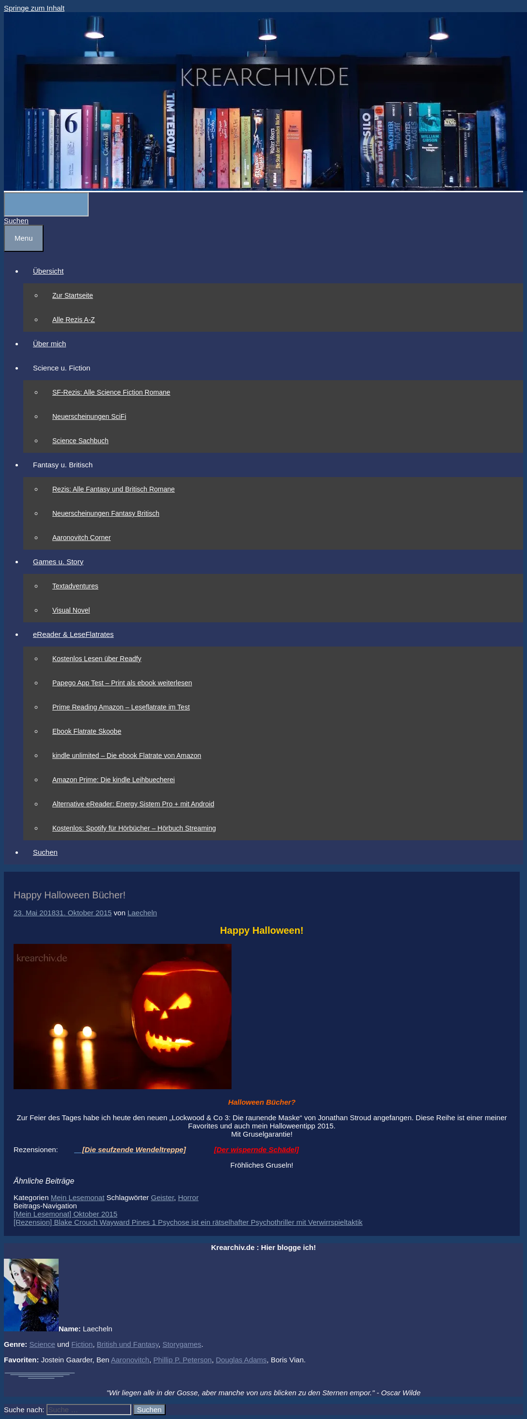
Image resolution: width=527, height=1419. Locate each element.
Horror (188, 1197)
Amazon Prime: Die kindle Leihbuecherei (113, 780)
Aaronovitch (130, 1360)
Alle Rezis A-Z (73, 320)
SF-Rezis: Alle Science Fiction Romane (111, 392)
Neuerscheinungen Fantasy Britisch (105, 513)
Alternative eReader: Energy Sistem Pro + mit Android (133, 804)
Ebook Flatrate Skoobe (86, 731)
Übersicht (48, 271)
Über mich (49, 343)
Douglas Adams (241, 1360)
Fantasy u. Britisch (63, 465)
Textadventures (75, 586)
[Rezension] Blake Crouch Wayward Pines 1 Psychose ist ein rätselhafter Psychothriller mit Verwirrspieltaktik (188, 1222)
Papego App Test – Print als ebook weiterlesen (122, 683)
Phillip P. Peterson (183, 1360)
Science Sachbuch (80, 441)
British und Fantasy (127, 1344)
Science (42, 1344)
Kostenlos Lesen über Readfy (96, 659)
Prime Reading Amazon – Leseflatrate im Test (121, 707)
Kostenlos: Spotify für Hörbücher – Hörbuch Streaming (134, 828)
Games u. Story (58, 561)
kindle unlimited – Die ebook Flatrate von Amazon (126, 755)
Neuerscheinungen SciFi (89, 416)
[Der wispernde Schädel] (256, 1149)
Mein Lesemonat (78, 1197)
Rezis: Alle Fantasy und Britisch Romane (113, 489)
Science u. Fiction (61, 368)
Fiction (82, 1344)
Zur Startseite (72, 295)
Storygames (181, 1344)
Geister (162, 1197)
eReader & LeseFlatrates (73, 634)
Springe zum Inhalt (34, 8)
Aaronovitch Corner (81, 537)
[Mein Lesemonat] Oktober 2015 (65, 1214)
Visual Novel (71, 610)
